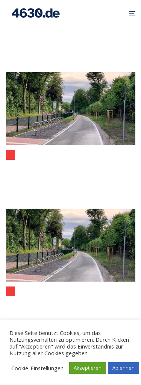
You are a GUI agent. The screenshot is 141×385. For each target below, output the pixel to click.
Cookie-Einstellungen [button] (37, 368)
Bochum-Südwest (10, 291)
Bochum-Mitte (10, 155)
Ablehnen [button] (123, 367)
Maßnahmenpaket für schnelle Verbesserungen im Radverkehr (70, 168)
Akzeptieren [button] (88, 367)
